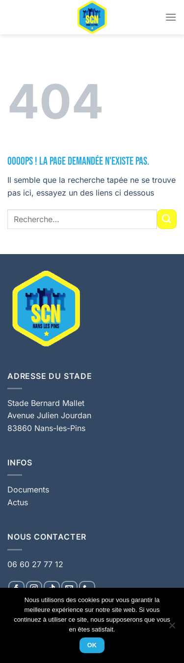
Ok (92, 645)
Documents (28, 489)
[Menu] (171, 17)
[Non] (172, 628)
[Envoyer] (167, 219)
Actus (17, 502)
